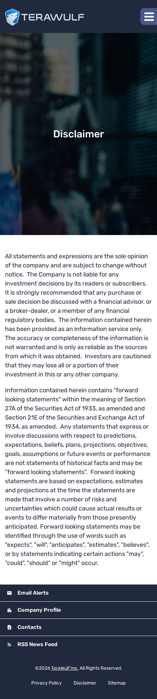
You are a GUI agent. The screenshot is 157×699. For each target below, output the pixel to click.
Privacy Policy (46, 683)
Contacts (29, 627)
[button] (148, 16)
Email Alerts (32, 593)
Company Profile (38, 610)
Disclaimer (85, 683)
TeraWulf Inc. (65, 668)
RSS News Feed (36, 644)
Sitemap (117, 683)
